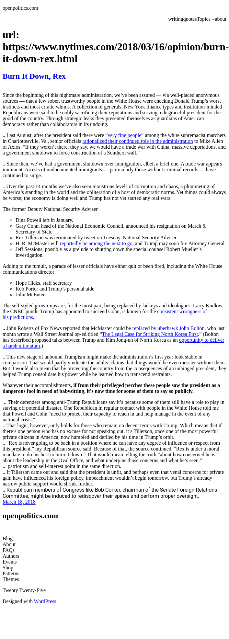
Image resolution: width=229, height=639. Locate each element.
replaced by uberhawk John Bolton (168, 328)
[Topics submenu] (213, 19)
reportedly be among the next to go (96, 243)
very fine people (124, 135)
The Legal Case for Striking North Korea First (150, 334)
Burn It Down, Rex (34, 76)
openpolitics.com (20, 8)
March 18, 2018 (19, 502)
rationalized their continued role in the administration (137, 141)
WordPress (45, 601)
